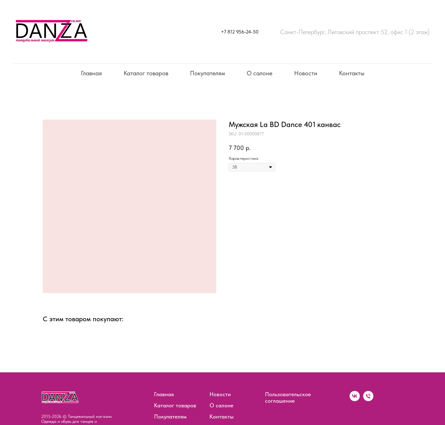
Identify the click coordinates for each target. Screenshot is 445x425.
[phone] (368, 399)
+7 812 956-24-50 (239, 32)
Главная (91, 73)
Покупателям (207, 73)
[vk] (355, 399)
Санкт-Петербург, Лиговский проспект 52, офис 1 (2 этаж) (355, 32)
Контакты (351, 73)
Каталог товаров (146, 73)
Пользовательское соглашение (288, 397)
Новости (305, 73)
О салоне (259, 73)
